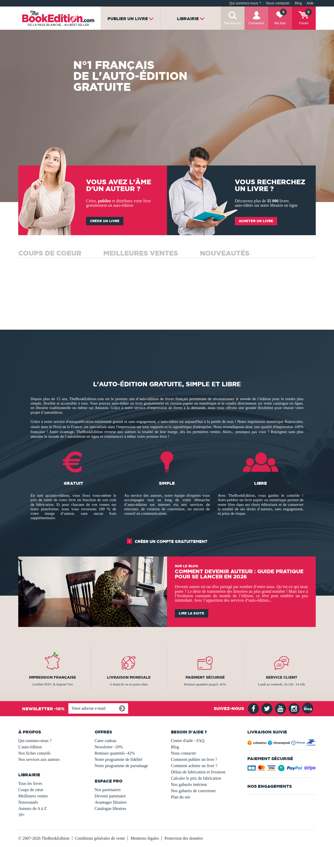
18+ (21, 815)
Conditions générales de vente (100, 838)
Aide (310, 3)
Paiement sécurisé (205, 677)
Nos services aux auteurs (39, 759)
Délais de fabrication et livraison (198, 772)
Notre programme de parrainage (121, 765)
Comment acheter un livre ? (194, 765)
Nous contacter (278, 3)
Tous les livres (30, 783)
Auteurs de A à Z (32, 808)
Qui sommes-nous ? (245, 3)
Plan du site (180, 797)
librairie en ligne (284, 205)
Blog (298, 3)
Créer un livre (105, 221)
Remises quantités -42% (115, 753)
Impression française (52, 677)
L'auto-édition (30, 747)
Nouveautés (28, 802)
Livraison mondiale (129, 677)
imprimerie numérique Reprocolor (274, 421)
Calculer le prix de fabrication (196, 778)
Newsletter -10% (109, 747)
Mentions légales (144, 838)
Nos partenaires (108, 789)
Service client (281, 677)
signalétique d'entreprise (191, 426)
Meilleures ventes (33, 796)
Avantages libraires (111, 802)
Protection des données (183, 838)
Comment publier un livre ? (194, 759)
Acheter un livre (256, 221)
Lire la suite (191, 613)
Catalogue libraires (110, 808)
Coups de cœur (30, 789)
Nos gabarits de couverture (193, 791)
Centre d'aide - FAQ (187, 740)
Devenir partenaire (110, 796)
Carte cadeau (105, 740)
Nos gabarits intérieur (189, 784)
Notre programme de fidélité (118, 759)
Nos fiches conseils (34, 753)
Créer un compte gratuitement (171, 541)
